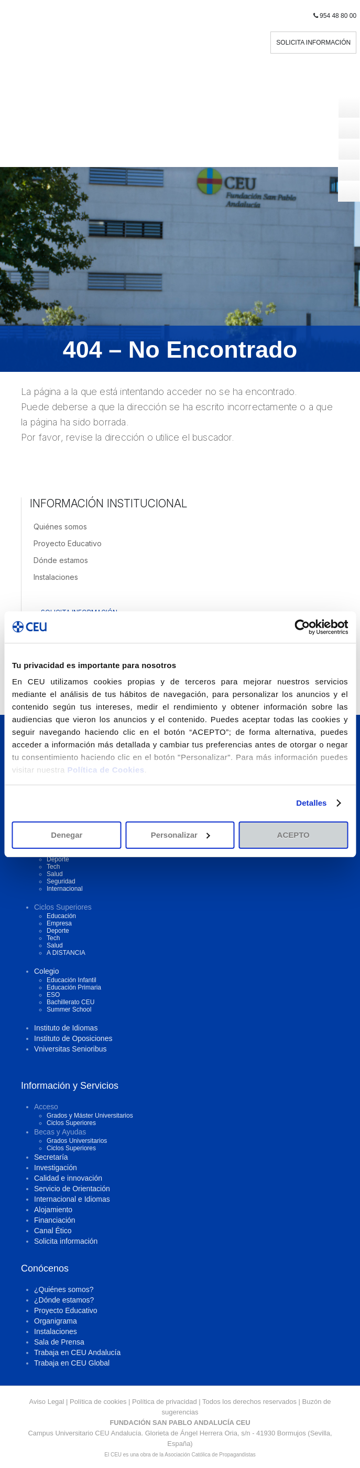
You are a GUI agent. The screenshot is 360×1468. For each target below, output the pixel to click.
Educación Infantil (71, 980)
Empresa (59, 923)
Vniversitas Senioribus (70, 1049)
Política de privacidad (164, 1401)
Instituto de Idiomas (65, 1028)
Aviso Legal (46, 1401)
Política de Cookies (106, 769)
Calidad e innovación (68, 1178)
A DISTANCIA (66, 952)
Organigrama (55, 1321)
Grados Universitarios (77, 1140)
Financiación (54, 1220)
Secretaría (51, 1157)
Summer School (69, 1009)
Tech (53, 866)
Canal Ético (53, 1230)
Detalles (311, 802)
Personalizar (180, 834)
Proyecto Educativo (68, 543)
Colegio (46, 971)
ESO (53, 994)
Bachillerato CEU (70, 1002)
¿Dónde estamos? (64, 1300)
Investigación (55, 1167)
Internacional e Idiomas (72, 1199)
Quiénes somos (60, 526)
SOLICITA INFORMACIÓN (313, 42)
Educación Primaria (74, 987)
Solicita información (65, 1241)
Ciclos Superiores (71, 1123)
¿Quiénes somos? (64, 1289)
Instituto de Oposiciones (73, 1038)
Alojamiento (53, 1209)
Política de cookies (98, 1401)
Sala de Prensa (59, 1342)
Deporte (58, 859)
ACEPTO (293, 834)
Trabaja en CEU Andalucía (77, 1352)
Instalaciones (56, 576)
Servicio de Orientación (72, 1188)
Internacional (65, 888)
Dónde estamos (61, 560)
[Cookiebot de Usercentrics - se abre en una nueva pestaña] (302, 627)
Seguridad (61, 881)
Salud (55, 874)
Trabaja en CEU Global (72, 1363)
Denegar (66, 834)
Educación (61, 916)
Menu (180, 156)
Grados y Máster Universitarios (90, 1115)
